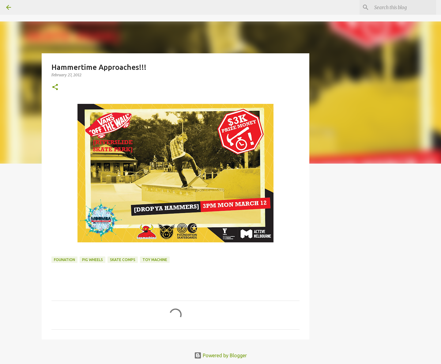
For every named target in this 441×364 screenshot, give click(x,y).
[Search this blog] (404, 7)
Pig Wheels (92, 260)
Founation (64, 260)
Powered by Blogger (220, 355)
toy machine (154, 260)
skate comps (122, 260)
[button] (55, 87)
